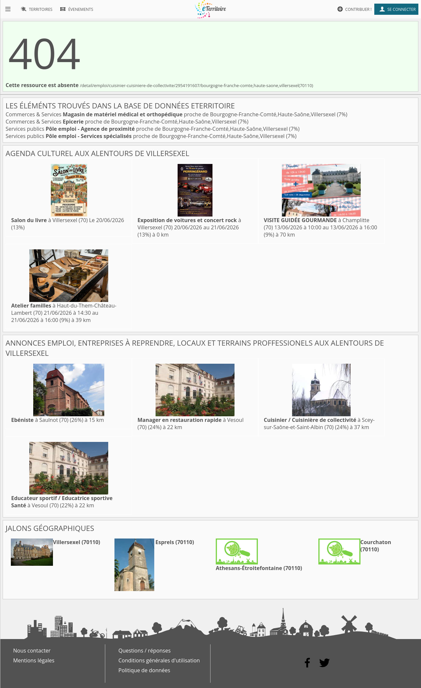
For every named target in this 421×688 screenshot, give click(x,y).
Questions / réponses (144, 650)
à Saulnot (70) (39, 420)
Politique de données (144, 670)
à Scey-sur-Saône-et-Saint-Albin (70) (319, 423)
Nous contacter (32, 650)
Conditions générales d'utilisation (159, 660)
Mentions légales (33, 660)
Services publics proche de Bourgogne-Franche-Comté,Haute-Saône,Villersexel (147, 128)
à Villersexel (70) (49, 220)
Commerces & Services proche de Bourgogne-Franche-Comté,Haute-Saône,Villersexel (171, 114)
